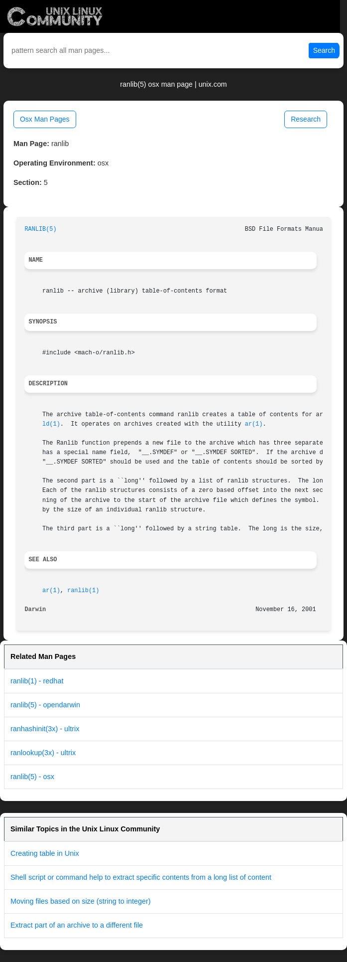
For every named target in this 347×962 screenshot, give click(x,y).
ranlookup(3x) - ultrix (43, 753)
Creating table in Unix (44, 853)
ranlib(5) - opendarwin (45, 705)
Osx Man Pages (45, 119)
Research (306, 119)
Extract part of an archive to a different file (76, 925)
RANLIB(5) (40, 229)
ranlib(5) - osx (32, 777)
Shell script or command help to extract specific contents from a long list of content (140, 877)
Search (324, 50)
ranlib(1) (83, 590)
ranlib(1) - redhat (36, 681)
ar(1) (254, 424)
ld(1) (51, 424)
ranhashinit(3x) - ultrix (44, 729)
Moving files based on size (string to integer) (80, 901)
